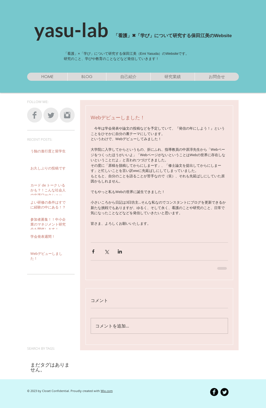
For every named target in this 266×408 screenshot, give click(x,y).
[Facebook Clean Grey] (34, 115)
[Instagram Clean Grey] (67, 115)
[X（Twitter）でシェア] (106, 251)
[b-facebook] (214, 392)
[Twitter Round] (224, 392)
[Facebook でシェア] (93, 251)
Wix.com (107, 391)
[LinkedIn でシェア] (119, 251)
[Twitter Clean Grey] (50, 115)
